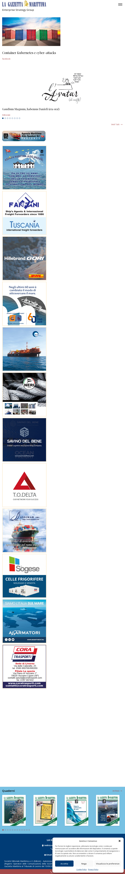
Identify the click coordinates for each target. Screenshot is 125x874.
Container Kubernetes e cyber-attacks (29, 52)
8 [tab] (19, 118)
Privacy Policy (93, 869)
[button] (119, 841)
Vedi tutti (115, 124)
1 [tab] (3, 118)
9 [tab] (22, 830)
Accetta (64, 863)
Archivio (116, 791)
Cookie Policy (81, 869)
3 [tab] (7, 118)
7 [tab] (17, 118)
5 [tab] (12, 118)
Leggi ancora (62, 112)
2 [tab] (5, 118)
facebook (6, 59)
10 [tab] (24, 830)
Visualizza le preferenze (107, 863)
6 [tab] (14, 118)
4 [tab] (10, 118)
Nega (84, 863)
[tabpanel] (62, 112)
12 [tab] (29, 830)
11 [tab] (26, 830)
